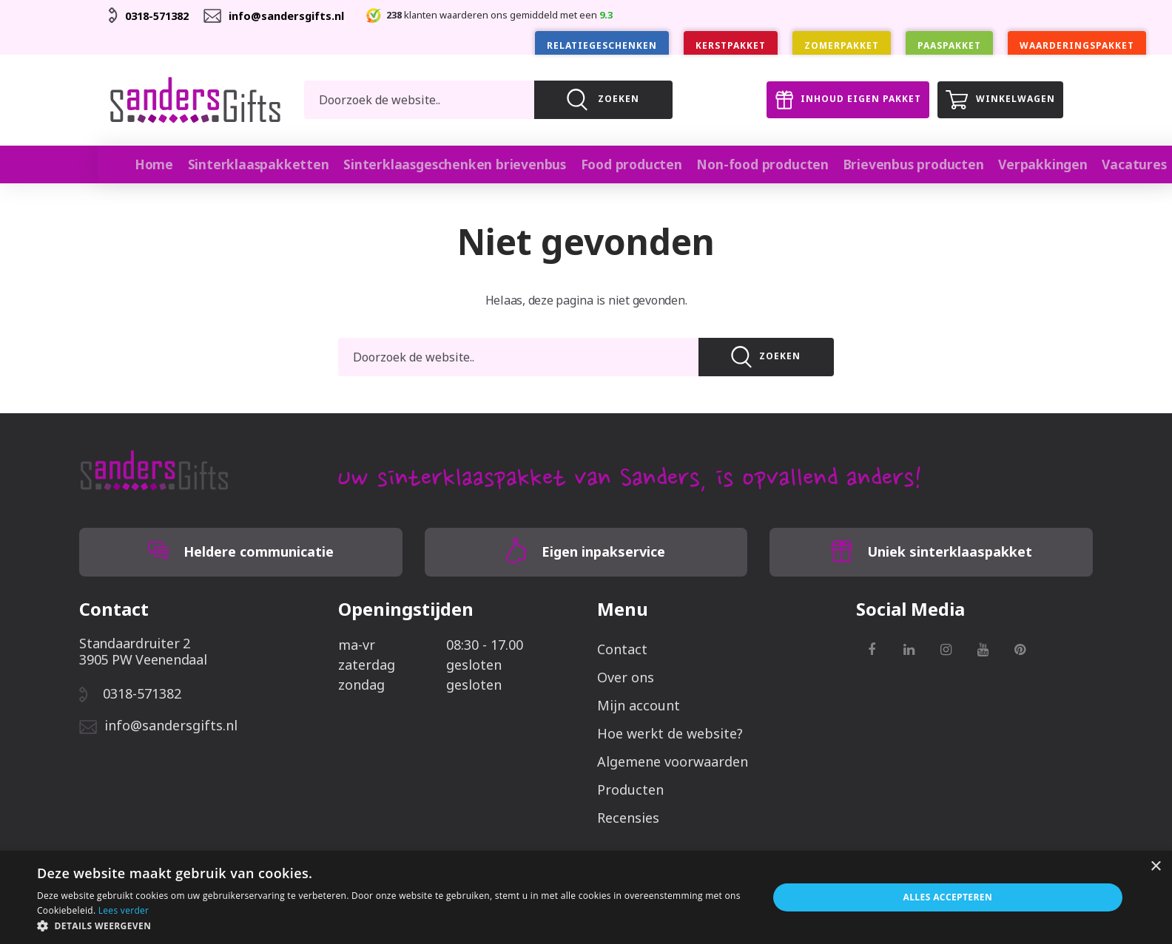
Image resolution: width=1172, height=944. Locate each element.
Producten (630, 789)
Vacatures (1101, 164)
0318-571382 (160, 15)
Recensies (628, 817)
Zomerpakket (841, 45)
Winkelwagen (996, 99)
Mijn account (638, 704)
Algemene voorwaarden (672, 761)
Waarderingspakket (1077, 45)
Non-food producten (740, 164)
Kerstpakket (731, 45)
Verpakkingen (1010, 164)
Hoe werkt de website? (670, 732)
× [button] (1155, 866)
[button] (391, 925)
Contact (622, 648)
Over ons (625, 676)
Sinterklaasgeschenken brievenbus (445, 164)
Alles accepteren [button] (948, 897)
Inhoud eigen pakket (835, 99)
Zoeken (766, 356)
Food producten (613, 164)
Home (155, 164)
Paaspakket (949, 45)
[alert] (586, 897)
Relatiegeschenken (602, 45)
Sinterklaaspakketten (259, 164)
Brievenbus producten (884, 164)
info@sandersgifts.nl (298, 15)
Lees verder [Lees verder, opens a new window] (123, 910)
